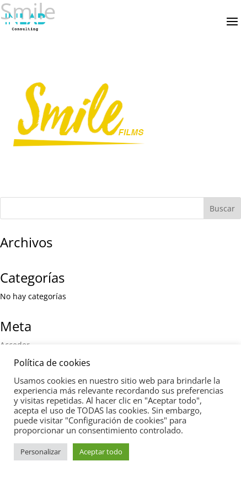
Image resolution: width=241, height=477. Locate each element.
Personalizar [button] (40, 452)
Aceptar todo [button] (100, 452)
